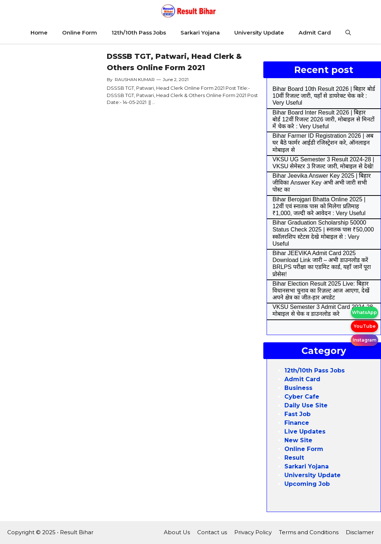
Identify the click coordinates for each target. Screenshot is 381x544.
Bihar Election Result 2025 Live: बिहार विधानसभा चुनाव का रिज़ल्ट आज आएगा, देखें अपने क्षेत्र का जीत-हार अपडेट (320, 291)
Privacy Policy (253, 532)
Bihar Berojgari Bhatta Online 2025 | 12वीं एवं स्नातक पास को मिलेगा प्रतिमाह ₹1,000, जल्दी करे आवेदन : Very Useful (318, 206)
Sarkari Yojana (200, 32)
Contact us (212, 532)
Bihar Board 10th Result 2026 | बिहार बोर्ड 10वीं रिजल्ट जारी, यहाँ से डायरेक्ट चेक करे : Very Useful (323, 96)
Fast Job (297, 414)
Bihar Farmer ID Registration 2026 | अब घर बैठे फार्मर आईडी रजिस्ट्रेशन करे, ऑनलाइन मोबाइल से (322, 143)
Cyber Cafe (301, 396)
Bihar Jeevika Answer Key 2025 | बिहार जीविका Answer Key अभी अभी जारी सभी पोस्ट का (321, 183)
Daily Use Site (306, 405)
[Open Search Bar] (348, 33)
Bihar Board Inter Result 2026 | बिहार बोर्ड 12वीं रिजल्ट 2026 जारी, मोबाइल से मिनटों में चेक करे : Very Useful (323, 119)
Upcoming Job (307, 483)
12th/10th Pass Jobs (139, 32)
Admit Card (315, 32)
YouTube (365, 326)
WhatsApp (364, 312)
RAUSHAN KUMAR (135, 79)
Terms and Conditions (309, 532)
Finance (296, 422)
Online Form (79, 32)
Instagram (364, 340)
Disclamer (360, 532)
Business (298, 387)
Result (294, 457)
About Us (177, 532)
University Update (259, 32)
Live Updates (304, 431)
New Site (298, 440)
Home (39, 32)
